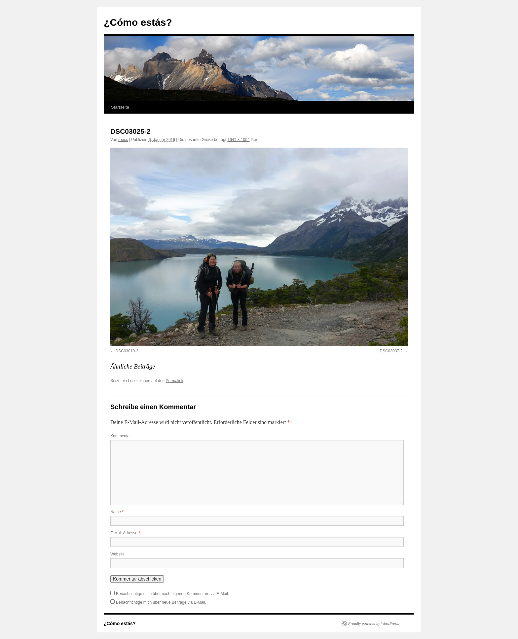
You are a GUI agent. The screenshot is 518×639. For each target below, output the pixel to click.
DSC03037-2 (391, 351)
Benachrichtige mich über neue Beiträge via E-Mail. (161, 602)
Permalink (174, 380)
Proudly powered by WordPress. (373, 623)
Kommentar (120, 436)
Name (117, 512)
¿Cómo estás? (138, 22)
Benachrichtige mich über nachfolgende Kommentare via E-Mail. (172, 593)
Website (117, 554)
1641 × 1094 (239, 139)
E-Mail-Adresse (125, 533)
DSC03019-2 (126, 351)
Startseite (120, 107)
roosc (123, 139)
